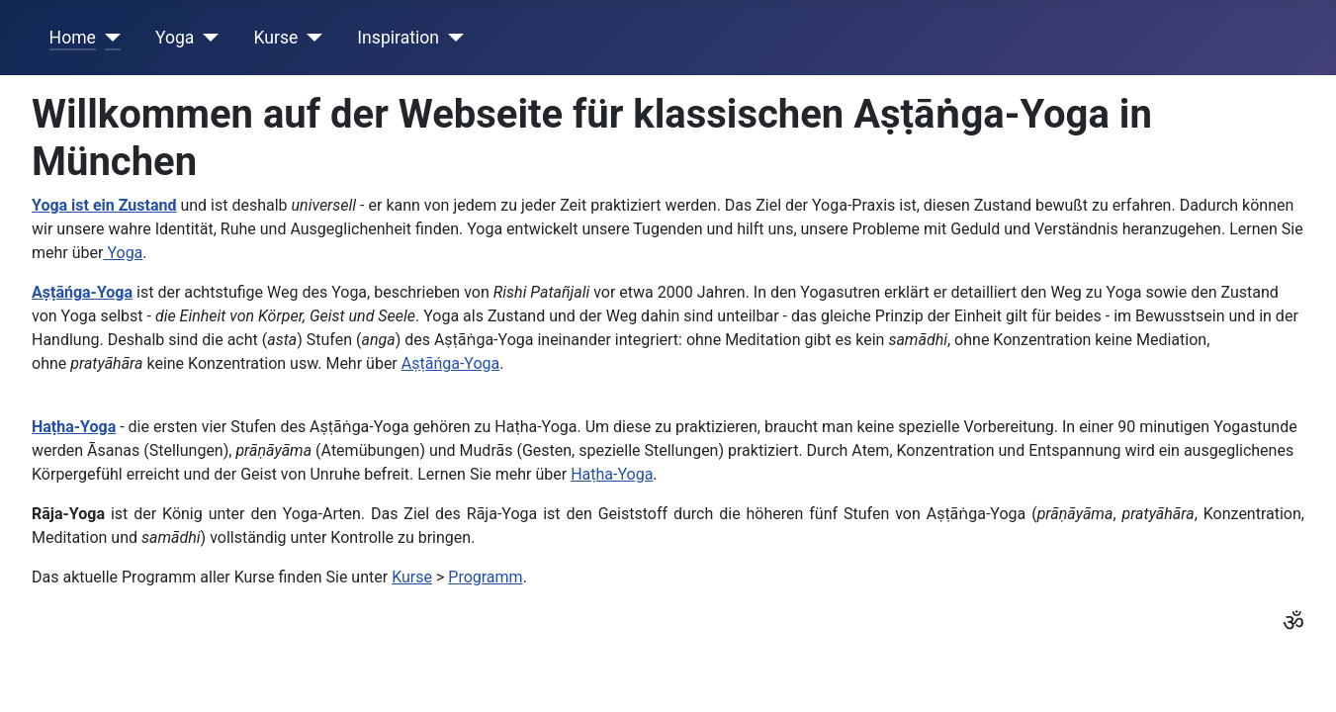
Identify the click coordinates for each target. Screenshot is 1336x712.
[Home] (108, 37)
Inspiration (398, 37)
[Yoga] (206, 37)
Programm (485, 577)
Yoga (175, 37)
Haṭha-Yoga (612, 474)
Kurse (275, 37)
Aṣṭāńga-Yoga (450, 363)
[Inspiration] (451, 37)
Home (72, 37)
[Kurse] (310, 37)
